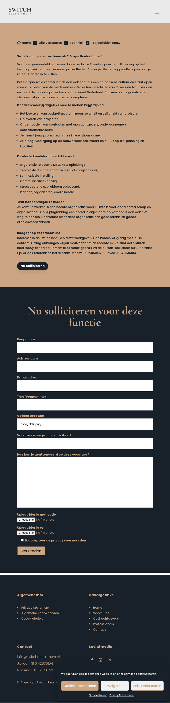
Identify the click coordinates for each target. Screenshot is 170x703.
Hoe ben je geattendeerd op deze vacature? (85, 481)
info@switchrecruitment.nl (45, 248)
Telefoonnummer (85, 401)
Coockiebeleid (98, 695)
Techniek (77, 43)
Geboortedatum (85, 420)
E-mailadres (85, 382)
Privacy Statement (121, 695)
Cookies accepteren (79, 686)
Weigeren (115, 686)
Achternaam (85, 363)
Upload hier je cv (85, 530)
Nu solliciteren (33, 266)
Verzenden (31, 551)
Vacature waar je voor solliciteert (85, 440)
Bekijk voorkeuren (147, 686)
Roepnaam (85, 344)
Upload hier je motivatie (85, 517)
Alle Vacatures (50, 43)
